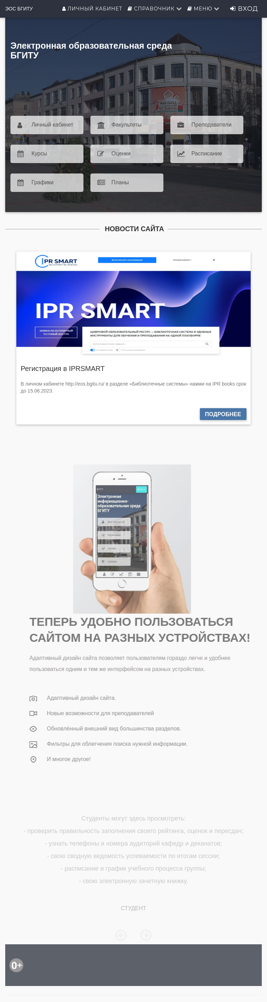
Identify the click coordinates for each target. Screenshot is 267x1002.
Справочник (155, 9)
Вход (244, 9)
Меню (203, 9)
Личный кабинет (92, 9)
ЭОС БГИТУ (19, 8)
